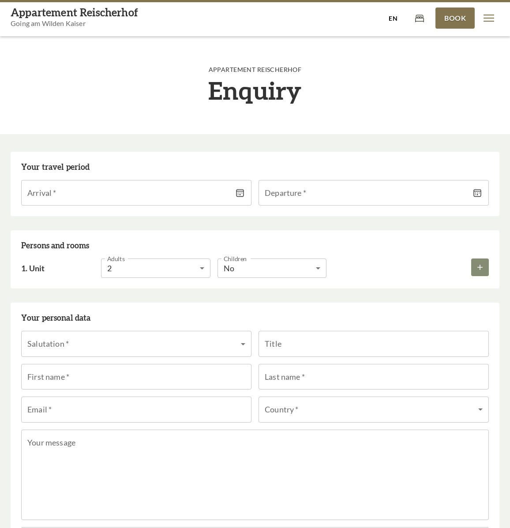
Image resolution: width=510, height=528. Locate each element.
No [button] (229, 268)
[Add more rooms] (480, 267)
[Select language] (393, 18)
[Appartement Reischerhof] (74, 18)
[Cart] (419, 18)
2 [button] (109, 268)
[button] (488, 18)
